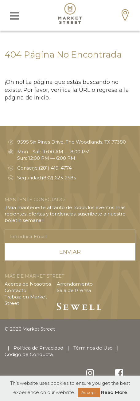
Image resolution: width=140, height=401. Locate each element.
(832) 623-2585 (59, 178)
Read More (114, 392)
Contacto (15, 290)
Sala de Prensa (74, 290)
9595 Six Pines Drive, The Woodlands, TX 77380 (71, 142)
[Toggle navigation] (14, 15)
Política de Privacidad (38, 348)
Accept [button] (88, 392)
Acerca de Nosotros (28, 284)
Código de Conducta (29, 354)
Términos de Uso (93, 348)
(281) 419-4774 (55, 168)
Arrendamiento (75, 284)
